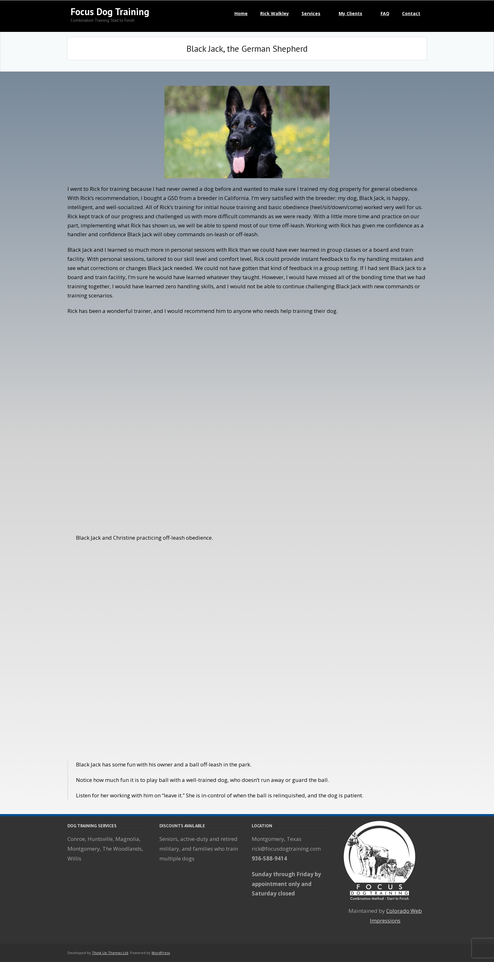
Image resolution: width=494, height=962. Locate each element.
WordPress (161, 952)
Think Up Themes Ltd (110, 952)
